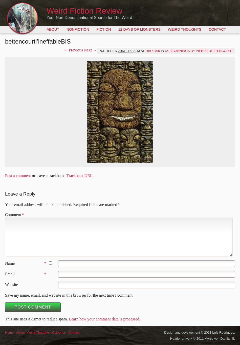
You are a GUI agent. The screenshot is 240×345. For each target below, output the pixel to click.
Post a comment (18, 176)
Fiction (103, 29)
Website (11, 284)
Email (10, 274)
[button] (120, 112)
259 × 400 (152, 51)
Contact (217, 29)
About (53, 29)
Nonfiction (78, 29)
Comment (14, 215)
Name (10, 263)
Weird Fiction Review (84, 10)
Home (9, 332)
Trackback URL (80, 176)
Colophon (59, 332)
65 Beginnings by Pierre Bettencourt (199, 51)
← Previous (73, 50)
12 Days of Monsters (139, 29)
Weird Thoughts (184, 29)
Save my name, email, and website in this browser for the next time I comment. (69, 295)
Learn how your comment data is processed (104, 319)
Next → (90, 50)
